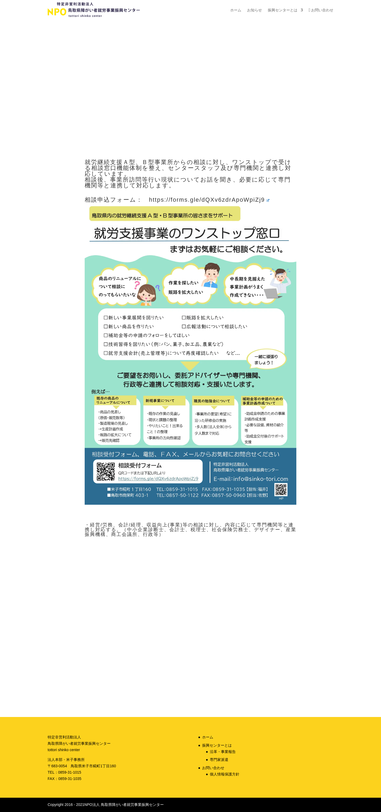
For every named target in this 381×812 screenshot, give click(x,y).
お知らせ (254, 10)
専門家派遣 (219, 759)
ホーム (235, 10)
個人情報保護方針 (224, 774)
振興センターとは (282, 10)
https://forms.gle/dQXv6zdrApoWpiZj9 (209, 199)
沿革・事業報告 (223, 752)
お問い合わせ (322, 10)
